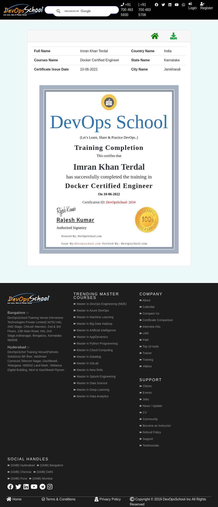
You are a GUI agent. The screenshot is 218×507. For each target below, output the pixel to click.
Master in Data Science (90, 383)
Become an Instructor (155, 425)
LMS (144, 333)
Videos (145, 366)
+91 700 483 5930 (127, 10)
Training (146, 359)
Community (148, 419)
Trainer (145, 353)
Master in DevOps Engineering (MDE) (100, 304)
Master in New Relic (88, 370)
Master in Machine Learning (93, 317)
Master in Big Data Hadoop (92, 323)
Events (145, 392)
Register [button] (206, 6)
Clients (145, 386)
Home (14, 499)
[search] (81, 11)
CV (143, 412)
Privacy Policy (108, 499)
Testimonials (149, 445)
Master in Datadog (87, 356)
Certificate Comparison (156, 320)
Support (146, 439)
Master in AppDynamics (90, 337)
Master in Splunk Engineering (94, 376)
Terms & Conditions (59, 499)
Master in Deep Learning (91, 389)
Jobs (144, 399)
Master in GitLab (86, 363)
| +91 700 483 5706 (144, 10)
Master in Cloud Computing (93, 350)
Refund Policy (150, 432)
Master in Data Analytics (91, 396)
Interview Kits (149, 326)
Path (144, 340)
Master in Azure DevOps (91, 310)
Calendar (147, 307)
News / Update (150, 406)
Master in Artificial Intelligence (94, 330)
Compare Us (149, 313)
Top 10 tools (149, 346)
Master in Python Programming (95, 343)
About (144, 300)
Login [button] (192, 6)
